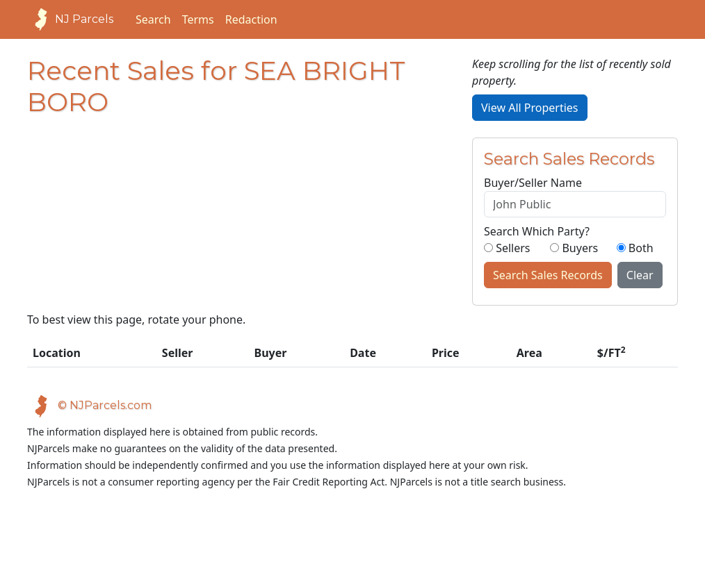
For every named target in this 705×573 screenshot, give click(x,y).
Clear (640, 275)
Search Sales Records (548, 275)
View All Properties (529, 107)
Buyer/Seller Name (533, 182)
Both (635, 248)
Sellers (507, 248)
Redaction (251, 19)
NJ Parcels (70, 19)
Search (153, 19)
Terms (198, 19)
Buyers (574, 248)
